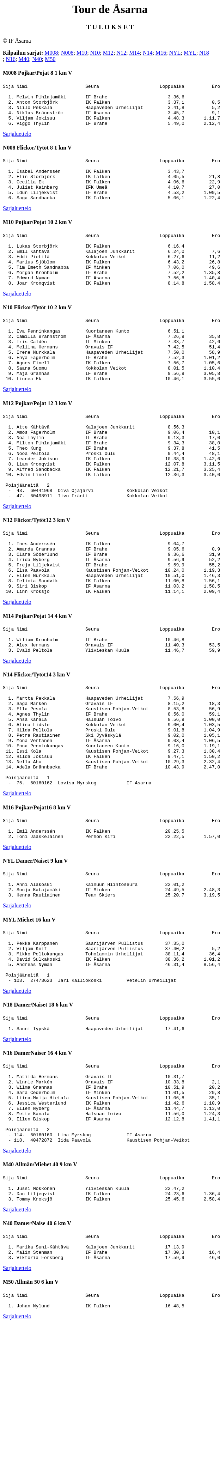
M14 (134, 53)
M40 (23, 59)
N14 (148, 53)
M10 (82, 53)
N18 (204, 53)
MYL (190, 53)
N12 (121, 53)
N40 (37, 59)
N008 (67, 53)
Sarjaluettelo (17, 142)
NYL (175, 53)
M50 (50, 59)
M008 (51, 53)
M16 (160, 53)
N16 (11, 59)
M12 (108, 53)
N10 (95, 53)
